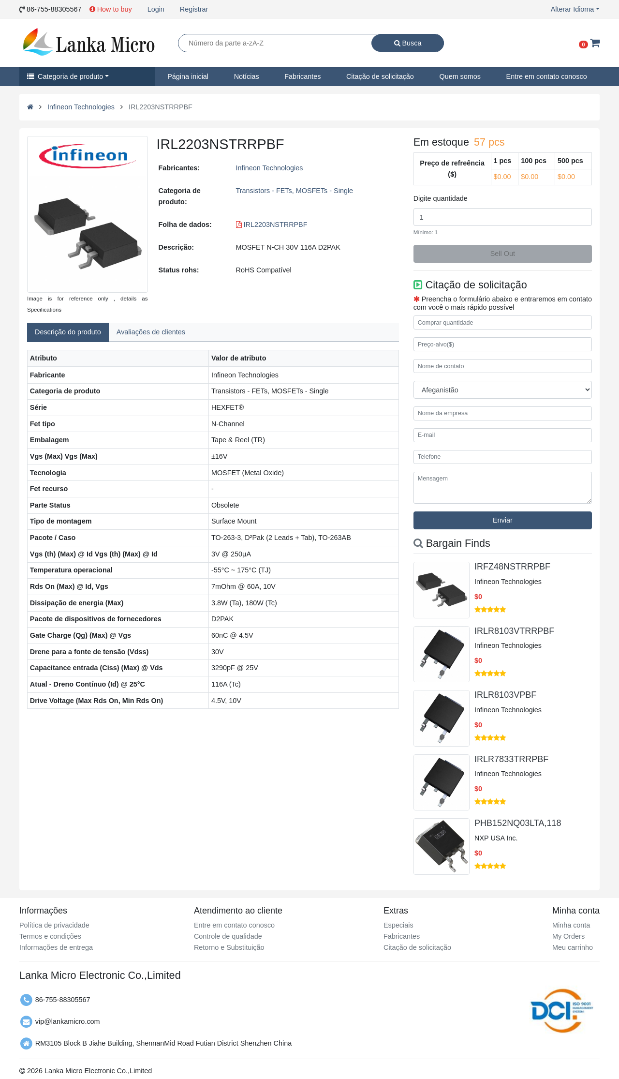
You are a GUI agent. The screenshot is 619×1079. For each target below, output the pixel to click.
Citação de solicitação (380, 76)
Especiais (398, 925)
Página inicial (187, 76)
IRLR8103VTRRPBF (514, 631)
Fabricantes (302, 76)
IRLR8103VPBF (505, 695)
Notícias (246, 76)
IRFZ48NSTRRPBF (512, 566)
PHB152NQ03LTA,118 (517, 823)
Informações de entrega (56, 947)
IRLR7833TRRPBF (511, 759)
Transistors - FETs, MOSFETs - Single (295, 191)
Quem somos (460, 76)
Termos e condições (50, 936)
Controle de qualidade (228, 936)
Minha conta (571, 925)
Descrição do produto (68, 332)
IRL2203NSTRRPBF (272, 224)
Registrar (194, 9)
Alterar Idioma (572, 9)
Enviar (503, 520)
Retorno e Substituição (229, 947)
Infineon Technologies (81, 107)
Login (155, 9)
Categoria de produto (65, 76)
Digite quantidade (440, 198)
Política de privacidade (54, 925)
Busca (408, 43)
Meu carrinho (572, 947)
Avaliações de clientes (151, 332)
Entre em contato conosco (546, 76)
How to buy (110, 9)
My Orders (568, 936)
